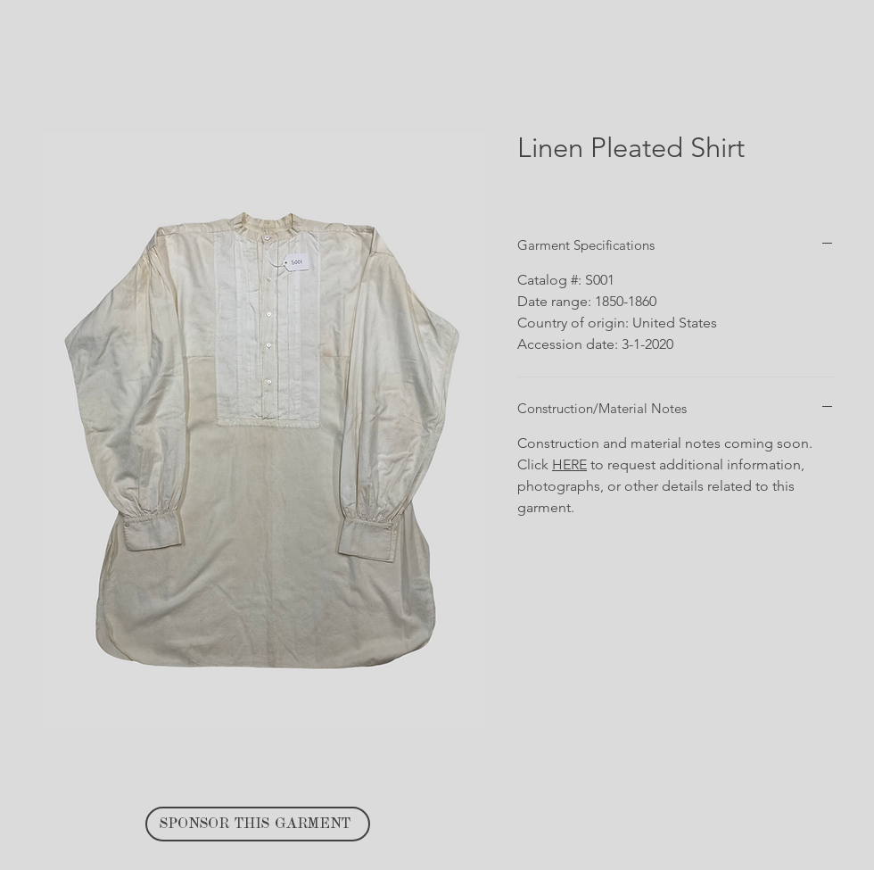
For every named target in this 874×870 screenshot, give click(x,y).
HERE (569, 464)
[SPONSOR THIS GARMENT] (257, 824)
